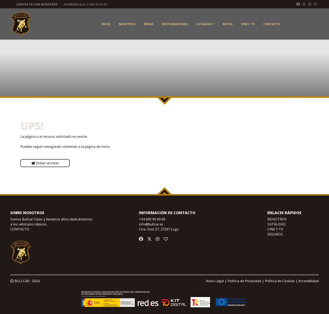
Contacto (271, 24)
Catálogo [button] (204, 24)
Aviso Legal (215, 281)
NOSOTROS (277, 219)
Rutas (227, 24)
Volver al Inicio (45, 163)
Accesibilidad (308, 281)
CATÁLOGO (276, 224)
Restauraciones (175, 24)
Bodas (149, 24)
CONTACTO (19, 229)
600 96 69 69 (98, 4)
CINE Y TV (248, 24)
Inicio (105, 24)
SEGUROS (275, 234)
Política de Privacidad (244, 281)
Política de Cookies (280, 281)
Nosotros (127, 24)
